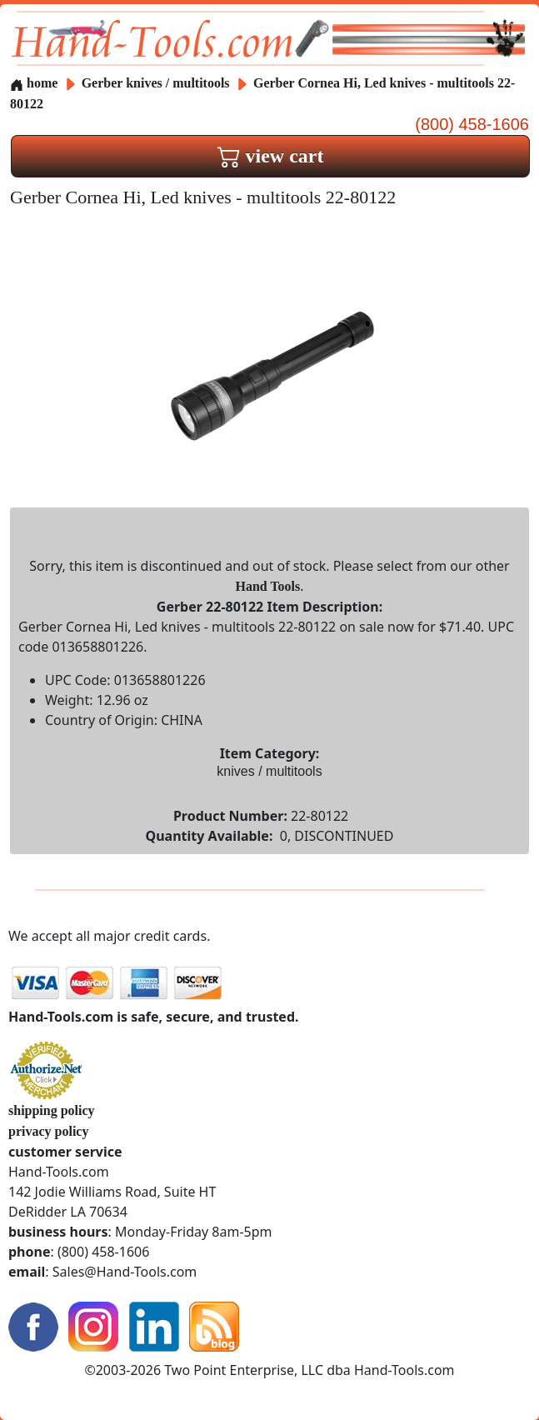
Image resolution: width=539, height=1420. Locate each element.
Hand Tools (267, 586)
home (33, 83)
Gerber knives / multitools (156, 83)
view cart (270, 156)
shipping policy (51, 1110)
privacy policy (48, 1131)
